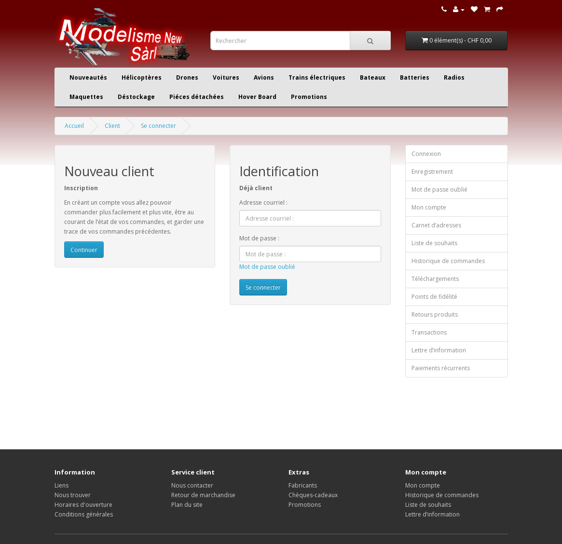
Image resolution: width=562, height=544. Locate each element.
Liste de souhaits (434, 243)
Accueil (74, 126)
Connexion (426, 154)
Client (112, 126)
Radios (454, 77)
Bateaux (372, 77)
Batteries (414, 77)
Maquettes (86, 97)
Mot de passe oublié (267, 267)
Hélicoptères (142, 77)
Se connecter (158, 126)
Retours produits (434, 314)
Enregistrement (432, 171)
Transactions (429, 332)
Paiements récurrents (440, 368)
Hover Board (257, 97)
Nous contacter (192, 485)
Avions (264, 77)
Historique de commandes (448, 261)
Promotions (309, 97)
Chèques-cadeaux (313, 495)
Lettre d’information (438, 350)
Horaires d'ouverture (83, 505)
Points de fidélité (434, 297)
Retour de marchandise (203, 495)
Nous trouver (73, 495)
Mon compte (428, 207)
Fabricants (302, 485)
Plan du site (187, 505)
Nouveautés (88, 77)
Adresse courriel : (263, 202)
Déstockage (136, 97)
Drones (187, 77)
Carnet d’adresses (436, 225)
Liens (62, 485)
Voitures (226, 77)
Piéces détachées (196, 97)
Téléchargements (435, 279)
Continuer (83, 250)
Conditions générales (84, 514)
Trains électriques (316, 77)
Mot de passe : (259, 238)
